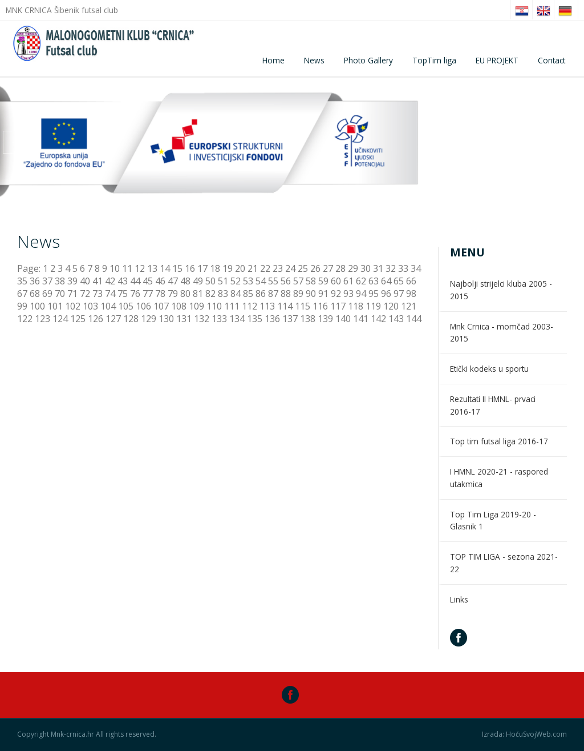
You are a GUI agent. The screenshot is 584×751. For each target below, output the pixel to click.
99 (22, 306)
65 (399, 281)
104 (108, 306)
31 (378, 268)
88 (286, 293)
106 (143, 306)
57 (298, 281)
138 (307, 318)
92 (336, 293)
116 (320, 306)
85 (248, 293)
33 (403, 268)
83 (223, 293)
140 (343, 318)
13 (152, 268)
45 (148, 281)
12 (140, 268)
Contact (551, 60)
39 (72, 281)
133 (219, 318)
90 (311, 293)
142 (378, 318)
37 (47, 281)
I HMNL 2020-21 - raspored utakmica (499, 477)
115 (302, 306)
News (314, 60)
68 (35, 293)
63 (373, 281)
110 (214, 306)
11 (127, 268)
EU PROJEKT (497, 60)
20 (240, 268)
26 (315, 268)
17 (202, 268)
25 (303, 268)
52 (235, 281)
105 (125, 306)
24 (290, 268)
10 (115, 268)
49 (198, 281)
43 (122, 281)
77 (148, 293)
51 (223, 281)
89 (298, 293)
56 (286, 281)
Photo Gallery (368, 60)
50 (210, 281)
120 (391, 306)
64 (386, 281)
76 (135, 293)
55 (273, 281)
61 (348, 281)
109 (196, 306)
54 (261, 281)
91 (323, 293)
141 (360, 318)
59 (323, 281)
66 (411, 281)
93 (348, 293)
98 (411, 293)
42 (110, 281)
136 (272, 318)
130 (166, 318)
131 (184, 318)
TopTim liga (434, 60)
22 (265, 268)
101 (55, 306)
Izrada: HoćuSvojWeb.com (524, 734)
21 (253, 268)
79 (173, 293)
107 (161, 306)
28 (340, 268)
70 (60, 293)
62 (361, 281)
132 (201, 318)
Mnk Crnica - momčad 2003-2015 (501, 332)
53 (248, 281)
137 (290, 318)
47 (173, 281)
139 (325, 318)
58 (311, 281)
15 (177, 268)
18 (215, 268)
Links (459, 599)
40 (85, 281)
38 (60, 281)
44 (135, 281)
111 (232, 306)
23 (278, 268)
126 (95, 318)
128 (131, 318)
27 (328, 268)
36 (35, 281)
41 (97, 281)
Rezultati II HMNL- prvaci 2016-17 (493, 405)
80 (185, 293)
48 (185, 281)
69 (47, 293)
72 (85, 293)
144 (413, 318)
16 (190, 268)
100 (37, 306)
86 (261, 293)
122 (25, 318)
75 (122, 293)
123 (42, 318)
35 (22, 281)
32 (391, 268)
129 (148, 318)
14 (165, 268)
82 (210, 293)
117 (338, 306)
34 (416, 268)
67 (22, 293)
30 (365, 268)
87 (273, 293)
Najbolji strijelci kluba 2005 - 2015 (501, 290)
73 (97, 293)
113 (267, 306)
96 (386, 293)
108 (178, 306)
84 (235, 293)
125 (78, 318)
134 (237, 318)
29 (353, 268)
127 (113, 318)
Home (273, 60)
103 (90, 306)
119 (373, 306)
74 (110, 293)
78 (160, 293)
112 (249, 306)
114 (285, 306)
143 (396, 318)
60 (336, 281)
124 (60, 318)
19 (227, 268)
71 (72, 293)
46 (160, 281)
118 (355, 306)
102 (72, 306)
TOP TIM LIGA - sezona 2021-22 (504, 563)
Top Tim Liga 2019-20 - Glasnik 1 (493, 520)
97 (399, 293)
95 (373, 293)
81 (198, 293)
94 (361, 293)
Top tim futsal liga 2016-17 (499, 441)
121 (408, 306)
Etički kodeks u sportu (489, 368)
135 (254, 318)
